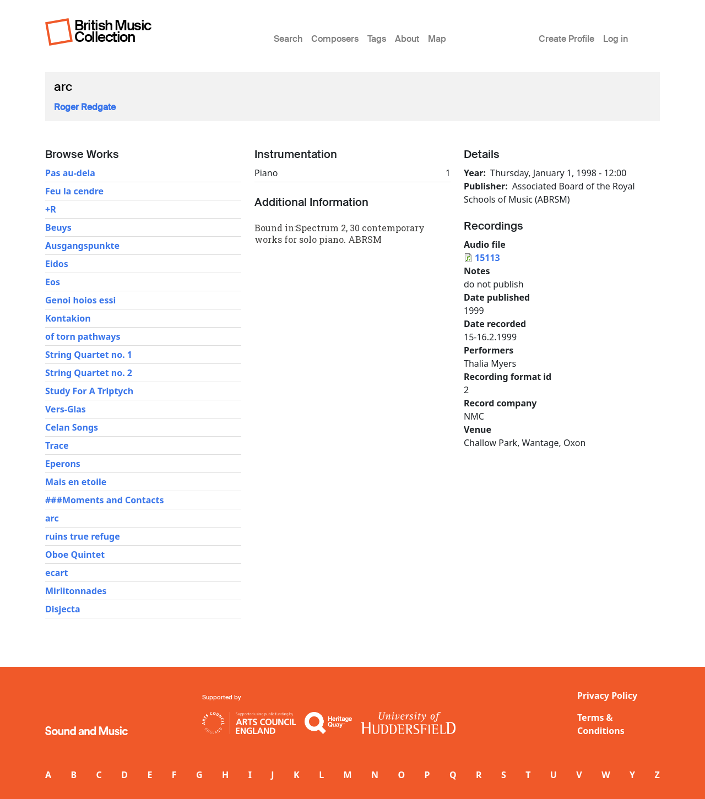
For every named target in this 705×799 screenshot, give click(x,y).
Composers (335, 39)
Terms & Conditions (601, 724)
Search (288, 39)
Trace (57, 445)
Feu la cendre (74, 191)
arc (52, 518)
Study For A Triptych (89, 391)
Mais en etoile (75, 482)
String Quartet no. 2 (88, 373)
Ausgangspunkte (82, 246)
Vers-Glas (65, 409)
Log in (615, 39)
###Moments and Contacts (104, 500)
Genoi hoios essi (80, 300)
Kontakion (68, 318)
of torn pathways (83, 336)
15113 (487, 258)
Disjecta (62, 609)
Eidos (56, 264)
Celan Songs (71, 427)
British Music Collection (112, 31)
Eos (52, 282)
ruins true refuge (82, 536)
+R (50, 209)
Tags (376, 39)
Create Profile (566, 39)
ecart (56, 573)
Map (437, 39)
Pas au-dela (70, 173)
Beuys (58, 227)
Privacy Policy (607, 695)
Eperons (62, 464)
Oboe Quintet (75, 554)
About (407, 39)
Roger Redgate (85, 107)
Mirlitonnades (76, 591)
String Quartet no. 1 (88, 355)
